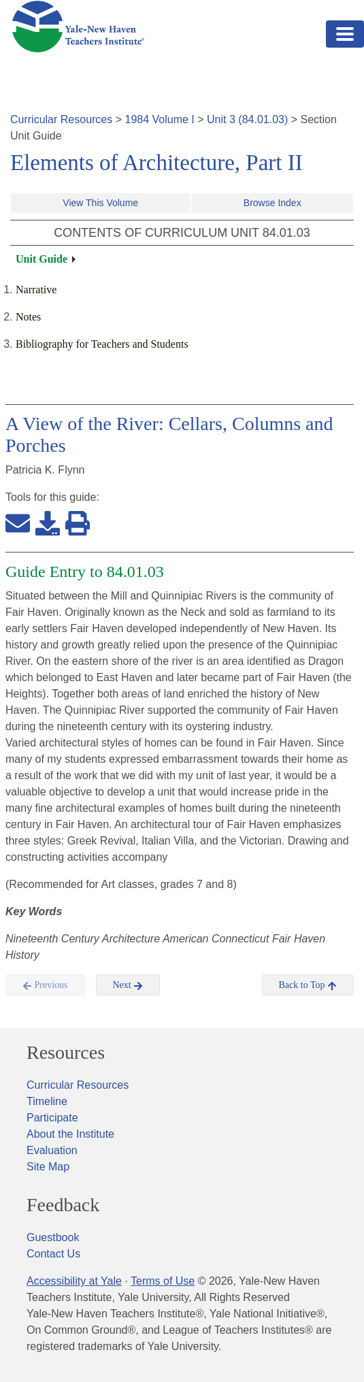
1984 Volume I (160, 119)
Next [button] (128, 985)
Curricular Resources (61, 119)
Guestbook (53, 1237)
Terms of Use (163, 1281)
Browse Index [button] (272, 202)
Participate (52, 1117)
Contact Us (53, 1254)
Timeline (47, 1101)
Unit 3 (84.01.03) (247, 119)
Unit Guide (41, 259)
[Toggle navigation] (345, 34)
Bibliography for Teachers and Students (102, 344)
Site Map (48, 1166)
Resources (66, 1052)
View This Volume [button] (100, 202)
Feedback (63, 1205)
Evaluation (52, 1150)
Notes (28, 317)
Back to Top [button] (308, 985)
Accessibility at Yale (74, 1281)
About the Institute (70, 1134)
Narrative (36, 289)
